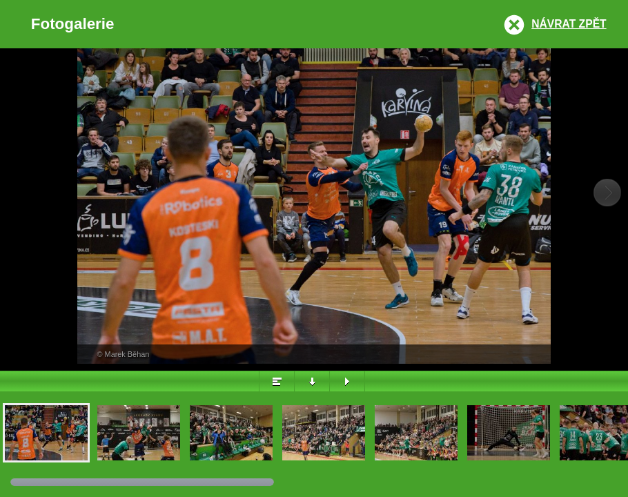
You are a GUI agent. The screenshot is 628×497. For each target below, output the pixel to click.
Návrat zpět (568, 24)
